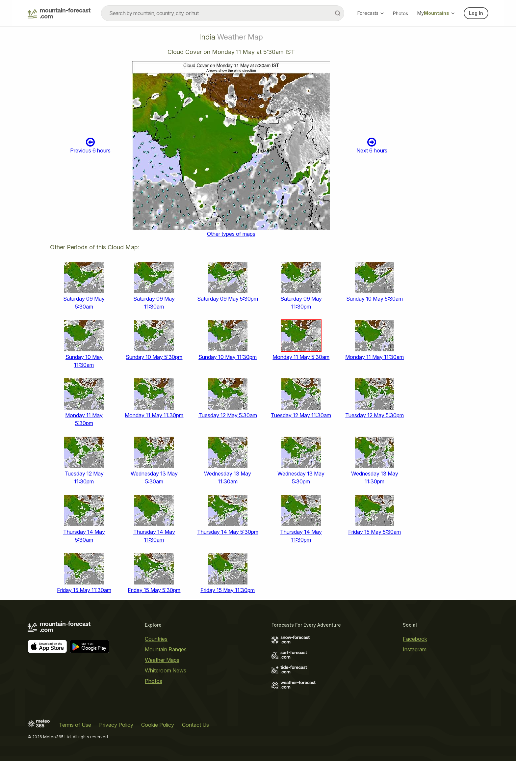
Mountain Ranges (166, 649)
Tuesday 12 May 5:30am (227, 415)
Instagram (414, 649)
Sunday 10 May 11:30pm (227, 357)
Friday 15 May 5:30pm (154, 590)
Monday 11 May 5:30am (300, 357)
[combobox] (222, 13)
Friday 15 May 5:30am (374, 532)
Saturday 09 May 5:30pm (227, 298)
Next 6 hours (371, 145)
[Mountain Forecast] (59, 13)
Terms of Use (75, 724)
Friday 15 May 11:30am (84, 590)
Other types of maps (231, 234)
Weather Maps (162, 660)
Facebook (415, 639)
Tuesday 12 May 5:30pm (374, 415)
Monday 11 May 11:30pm (154, 415)
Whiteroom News (165, 670)
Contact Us (195, 724)
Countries (156, 639)
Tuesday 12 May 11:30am (301, 415)
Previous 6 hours (90, 145)
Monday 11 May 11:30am (374, 357)
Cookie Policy (157, 724)
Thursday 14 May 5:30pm (227, 532)
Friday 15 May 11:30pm (227, 590)
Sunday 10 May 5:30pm (154, 357)
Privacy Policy (116, 724)
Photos (400, 13)
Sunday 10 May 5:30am (374, 298)
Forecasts (370, 13)
